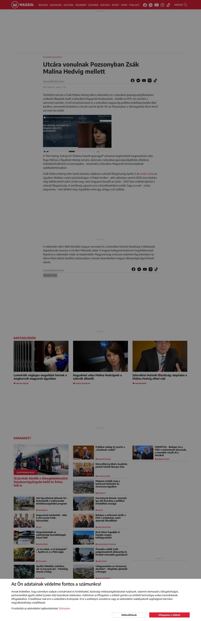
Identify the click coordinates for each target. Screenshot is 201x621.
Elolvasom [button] (64, 608)
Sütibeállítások (129, 615)
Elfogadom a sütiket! (169, 615)
